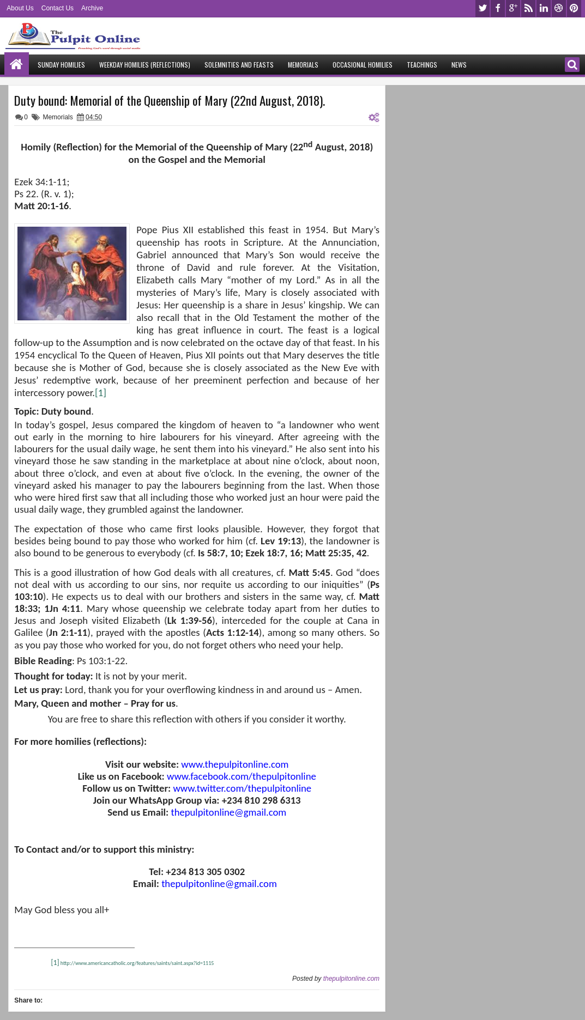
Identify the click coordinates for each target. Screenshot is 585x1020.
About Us (20, 8)
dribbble (559, 8)
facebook (498, 8)
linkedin (543, 8)
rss (528, 8)
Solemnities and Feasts (239, 64)
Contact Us (57, 8)
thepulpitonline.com (351, 978)
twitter (482, 8)
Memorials (303, 64)
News (459, 64)
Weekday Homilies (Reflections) (144, 64)
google (513, 8)
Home (16, 64)
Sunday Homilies (61, 64)
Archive (92, 8)
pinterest (574, 8)
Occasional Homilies (363, 64)
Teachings (422, 64)
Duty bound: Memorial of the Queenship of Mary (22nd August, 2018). (169, 100)
